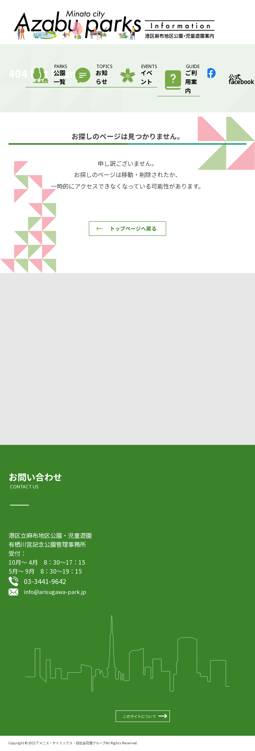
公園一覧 (60, 75)
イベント (149, 75)
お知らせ (104, 75)
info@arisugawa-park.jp (55, 592)
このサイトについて (139, 716)
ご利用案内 (192, 80)
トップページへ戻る (133, 228)
